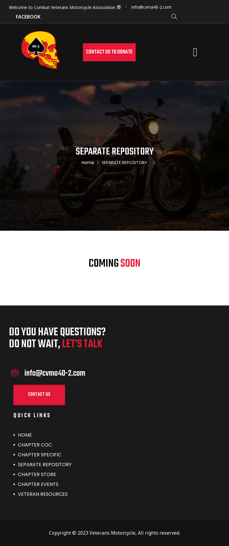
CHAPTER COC (35, 444)
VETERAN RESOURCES (43, 494)
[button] (109, 52)
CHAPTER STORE (37, 474)
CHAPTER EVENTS (38, 484)
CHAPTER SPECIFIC (39, 454)
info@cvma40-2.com (151, 7)
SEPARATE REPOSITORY (45, 464)
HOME (25, 435)
